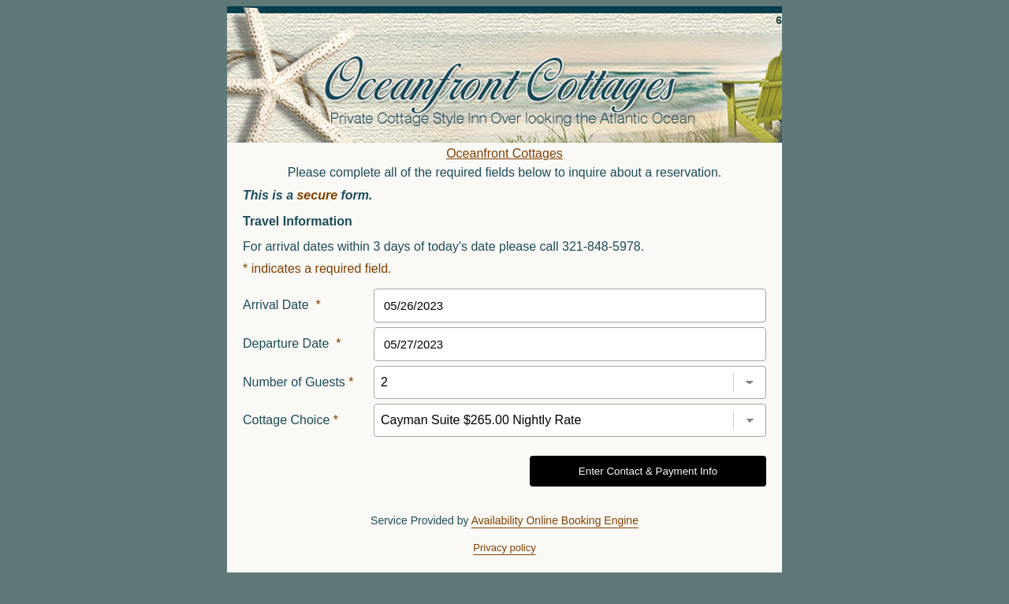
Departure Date (292, 343)
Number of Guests (298, 382)
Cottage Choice (290, 420)
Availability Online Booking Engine (555, 520)
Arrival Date (282, 304)
